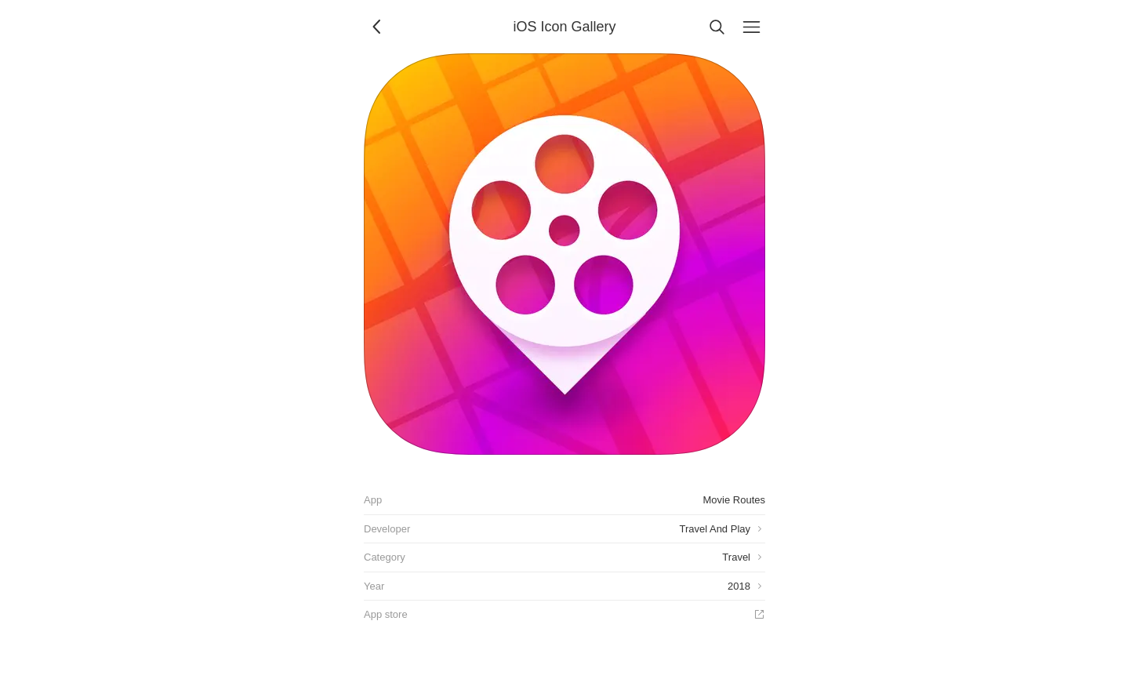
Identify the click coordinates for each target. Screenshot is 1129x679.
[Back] (378, 27)
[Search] (716, 27)
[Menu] (751, 27)
